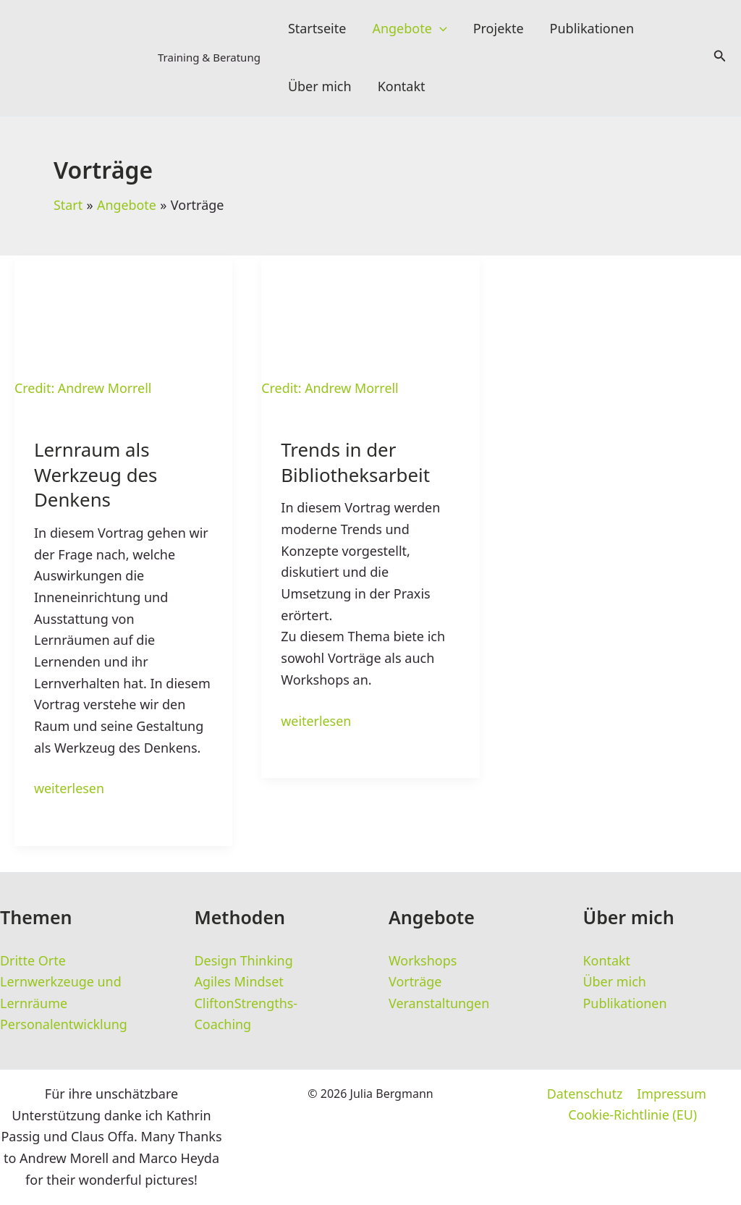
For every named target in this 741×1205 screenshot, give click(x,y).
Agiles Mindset (239, 981)
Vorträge (415, 981)
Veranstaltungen (439, 1002)
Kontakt (401, 87)
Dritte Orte (33, 959)
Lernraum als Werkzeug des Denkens (96, 475)
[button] (439, 29)
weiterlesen (69, 789)
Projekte (498, 29)
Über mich (320, 87)
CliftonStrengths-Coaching (246, 1013)
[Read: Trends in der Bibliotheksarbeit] (370, 327)
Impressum (671, 1094)
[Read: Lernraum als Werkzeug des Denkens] (123, 327)
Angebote (409, 29)
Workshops (423, 959)
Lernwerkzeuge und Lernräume (61, 992)
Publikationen (592, 29)
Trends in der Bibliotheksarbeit (356, 463)
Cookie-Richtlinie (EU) (633, 1115)
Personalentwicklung (64, 1024)
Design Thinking (244, 959)
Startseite (317, 29)
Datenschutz (585, 1094)
